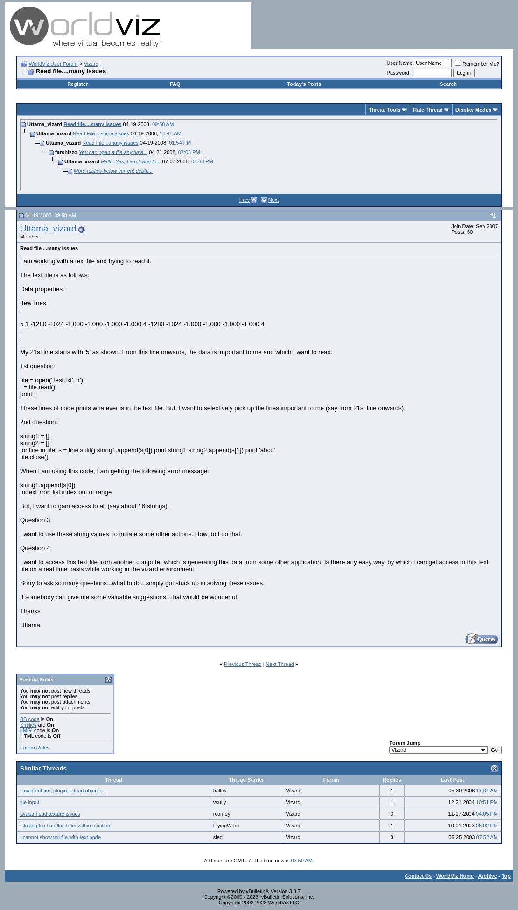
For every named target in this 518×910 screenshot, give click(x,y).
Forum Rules (34, 747)
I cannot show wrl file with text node (60, 837)
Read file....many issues (92, 124)
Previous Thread (243, 664)
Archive (487, 876)
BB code (30, 719)
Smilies (28, 725)
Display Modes (473, 109)
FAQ (175, 84)
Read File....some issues (101, 133)
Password (398, 73)
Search (448, 84)
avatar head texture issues (50, 814)
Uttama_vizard (48, 228)
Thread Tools (384, 109)
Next (273, 200)
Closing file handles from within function (65, 825)
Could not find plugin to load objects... (62, 790)
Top (506, 876)
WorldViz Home (455, 876)
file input (29, 802)
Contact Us (418, 876)
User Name (400, 63)
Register (77, 84)
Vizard (91, 64)
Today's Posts (304, 84)
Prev (244, 200)
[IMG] (26, 730)
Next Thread (280, 664)
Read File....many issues (110, 143)
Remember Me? (477, 64)
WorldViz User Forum (53, 64)
